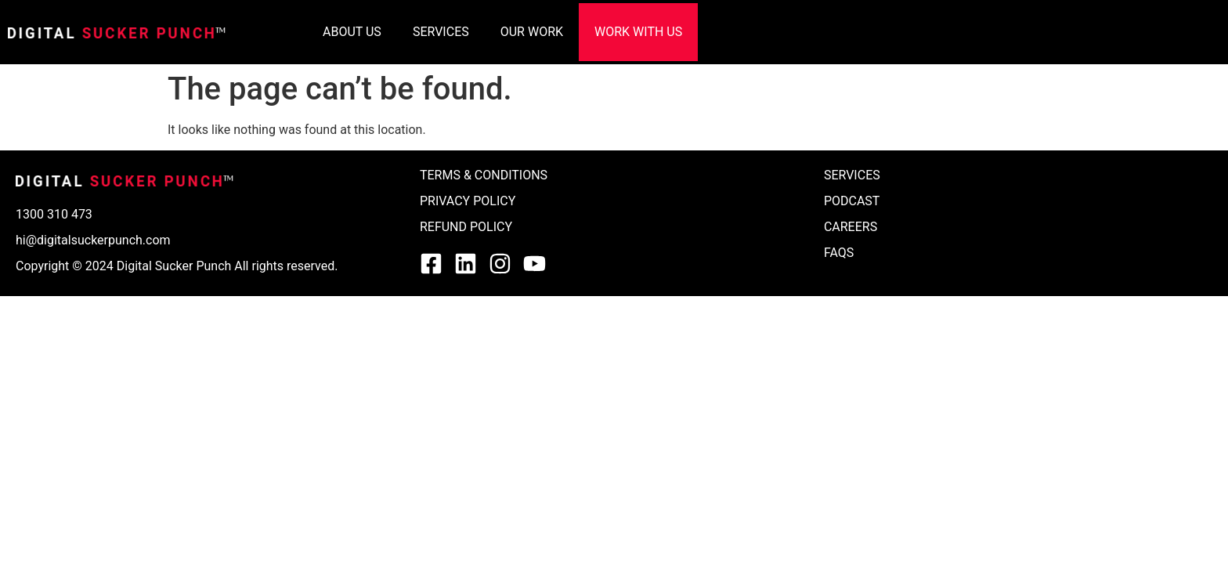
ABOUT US (352, 31)
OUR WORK (531, 31)
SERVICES (441, 31)
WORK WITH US (638, 31)
